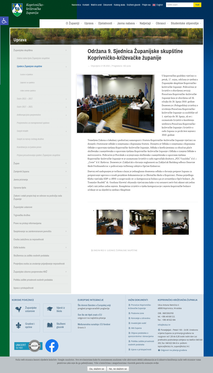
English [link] (159, 4)
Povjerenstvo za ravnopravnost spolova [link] (33, 122)
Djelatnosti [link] (106, 23)
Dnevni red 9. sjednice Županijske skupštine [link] (115, 250)
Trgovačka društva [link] (22, 215)
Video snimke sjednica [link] (28, 90)
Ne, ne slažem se (118, 369)
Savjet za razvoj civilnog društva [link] (30, 139)
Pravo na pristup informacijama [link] (27, 223)
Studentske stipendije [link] (186, 23)
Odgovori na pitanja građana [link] (174, 350)
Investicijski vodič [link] (138, 323)
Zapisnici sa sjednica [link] (27, 82)
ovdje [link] (156, 363)
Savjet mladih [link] (22, 130)
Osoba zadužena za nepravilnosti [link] (29, 239)
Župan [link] (16, 163)
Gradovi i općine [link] (30, 325)
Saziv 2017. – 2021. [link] (25, 106)
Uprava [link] (90, 23)
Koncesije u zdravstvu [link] (140, 318)
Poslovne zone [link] (137, 313)
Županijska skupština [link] (23, 50)
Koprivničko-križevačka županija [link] (28, 10)
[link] (4, 20)
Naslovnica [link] (76, 4)
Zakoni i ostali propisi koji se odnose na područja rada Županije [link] (38, 197)
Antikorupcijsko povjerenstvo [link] (29, 114)
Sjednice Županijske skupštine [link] (29, 66)
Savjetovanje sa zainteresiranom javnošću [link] (32, 231)
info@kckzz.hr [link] (164, 325)
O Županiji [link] (74, 23)
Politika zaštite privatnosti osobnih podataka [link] (33, 279)
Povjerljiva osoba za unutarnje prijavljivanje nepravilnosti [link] (39, 263)
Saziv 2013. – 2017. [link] (25, 98)
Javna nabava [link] (127, 23)
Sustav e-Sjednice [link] (26, 74)
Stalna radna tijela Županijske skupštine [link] (33, 58)
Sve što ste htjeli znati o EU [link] (90, 314)
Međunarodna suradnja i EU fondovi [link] (94, 324)
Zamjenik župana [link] (21, 171)
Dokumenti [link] (107, 4)
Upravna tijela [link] (20, 187)
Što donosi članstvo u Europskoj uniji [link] (94, 305)
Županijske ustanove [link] (23, 207)
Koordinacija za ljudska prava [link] (29, 147)
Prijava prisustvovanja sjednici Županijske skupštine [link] (38, 155)
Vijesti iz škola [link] (61, 309)
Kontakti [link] (86, 4)
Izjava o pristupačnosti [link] (23, 287)
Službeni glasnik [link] (133, 4)
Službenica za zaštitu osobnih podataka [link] (31, 255)
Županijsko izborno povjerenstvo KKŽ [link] (30, 271)
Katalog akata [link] (119, 4)
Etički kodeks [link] (19, 247)
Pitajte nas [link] (146, 4)
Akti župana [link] (136, 328)
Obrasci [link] (162, 23)
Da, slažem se (96, 369)
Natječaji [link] (146, 23)
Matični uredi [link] (96, 4)
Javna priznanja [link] (21, 179)
